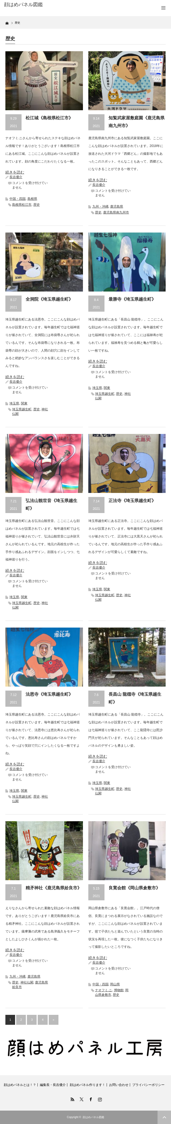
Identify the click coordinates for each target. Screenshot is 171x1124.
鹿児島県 (116, 206)
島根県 (32, 199)
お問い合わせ (118, 1084)
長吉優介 (15, 177)
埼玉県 (14, 403)
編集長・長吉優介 (53, 1084)
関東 (24, 403)
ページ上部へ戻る (164, 1117)
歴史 (36, 205)
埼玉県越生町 (22, 409)
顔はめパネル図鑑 (23, 4)
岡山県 (115, 984)
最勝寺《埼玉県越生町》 (132, 299)
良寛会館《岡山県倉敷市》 (134, 888)
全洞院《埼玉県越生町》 (49, 299)
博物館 (119, 990)
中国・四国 (17, 199)
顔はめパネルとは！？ (20, 1084)
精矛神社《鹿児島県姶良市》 (54, 888)
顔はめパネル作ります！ (87, 1084)
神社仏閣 (26, 982)
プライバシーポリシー (148, 1084)
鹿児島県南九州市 (116, 212)
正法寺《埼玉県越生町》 (132, 500)
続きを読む (14, 172)
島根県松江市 (22, 205)
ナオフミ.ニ (103, 990)
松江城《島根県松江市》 (49, 118)
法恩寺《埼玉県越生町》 (49, 694)
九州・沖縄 (100, 206)
